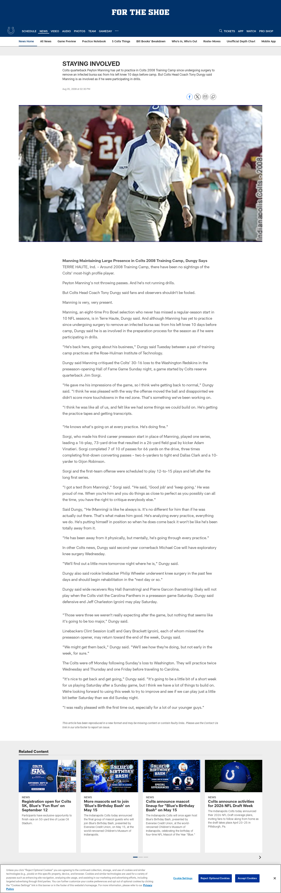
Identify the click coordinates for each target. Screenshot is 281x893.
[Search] (220, 30)
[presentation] (260, 858)
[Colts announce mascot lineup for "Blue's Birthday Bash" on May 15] (171, 800)
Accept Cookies (247, 878)
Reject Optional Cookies (215, 878)
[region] (140, 878)
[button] (135, 857)
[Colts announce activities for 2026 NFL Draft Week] (233, 796)
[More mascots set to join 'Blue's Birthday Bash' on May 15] (109, 800)
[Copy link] (213, 97)
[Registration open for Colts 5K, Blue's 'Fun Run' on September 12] (47, 795)
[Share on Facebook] (190, 99)
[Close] (274, 878)
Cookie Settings (182, 878)
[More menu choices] (116, 30)
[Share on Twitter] (197, 99)
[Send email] (205, 99)
